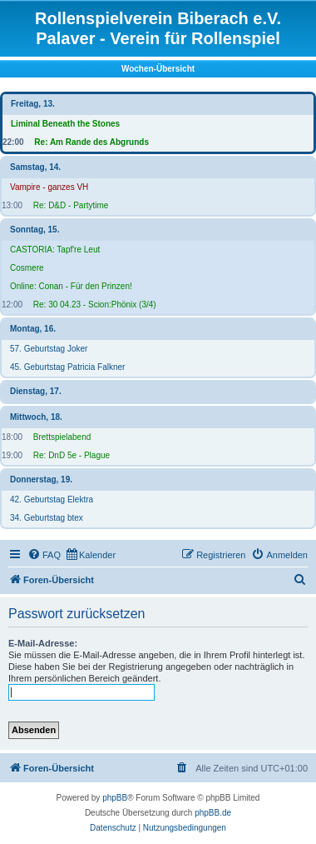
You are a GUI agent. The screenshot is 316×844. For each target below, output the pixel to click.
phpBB (114, 797)
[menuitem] (44, 555)
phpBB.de (213, 812)
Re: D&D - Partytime (71, 205)
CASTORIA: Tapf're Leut (55, 249)
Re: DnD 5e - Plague (71, 455)
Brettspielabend (62, 437)
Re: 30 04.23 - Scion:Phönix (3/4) (94, 304)
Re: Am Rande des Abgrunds (91, 142)
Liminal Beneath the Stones (65, 123)
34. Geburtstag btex (46, 517)
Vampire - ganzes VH (49, 187)
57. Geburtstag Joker (48, 348)
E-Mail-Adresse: (42, 643)
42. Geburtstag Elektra (51, 499)
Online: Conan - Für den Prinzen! (71, 286)
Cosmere (27, 267)
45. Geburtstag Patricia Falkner (67, 367)
